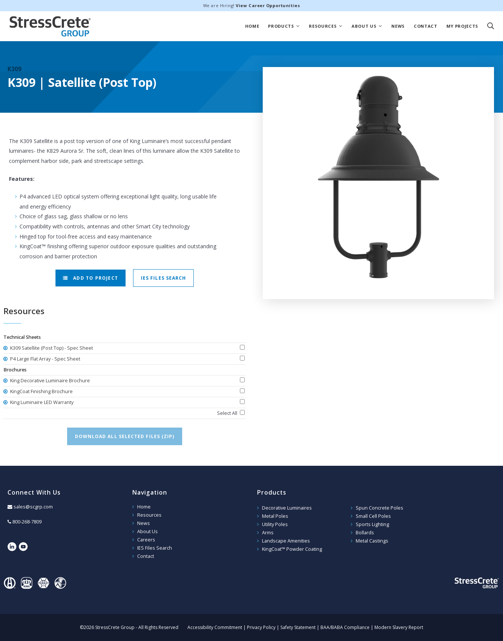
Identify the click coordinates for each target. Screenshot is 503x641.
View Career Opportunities (268, 5)
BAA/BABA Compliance (345, 627)
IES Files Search (163, 278)
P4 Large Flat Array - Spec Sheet (44, 359)
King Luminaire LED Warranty (41, 402)
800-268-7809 (27, 522)
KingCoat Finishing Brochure (41, 391)
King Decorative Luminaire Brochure (49, 380)
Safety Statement (298, 627)
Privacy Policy (261, 627)
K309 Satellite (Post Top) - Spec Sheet (51, 348)
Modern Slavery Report (398, 627)
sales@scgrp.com (33, 507)
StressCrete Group (50, 26)
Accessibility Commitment (214, 627)
